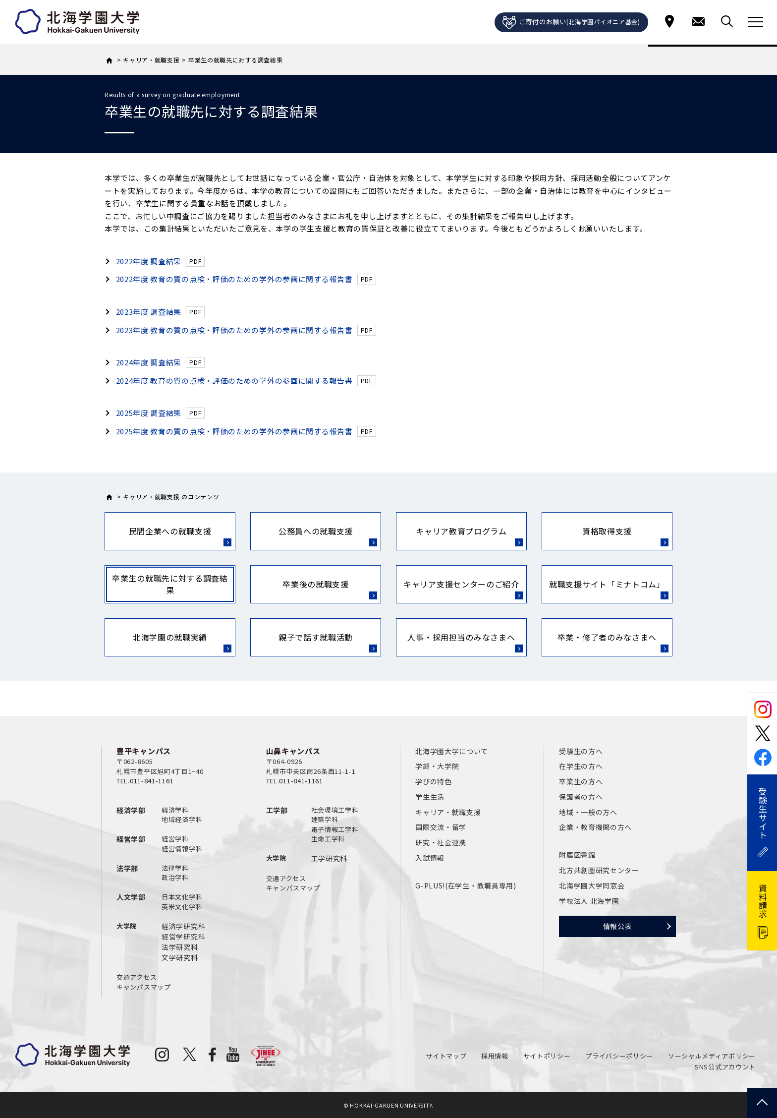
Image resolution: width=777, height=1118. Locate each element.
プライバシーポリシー (619, 1055)
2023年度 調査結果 (149, 311)
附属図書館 (577, 855)
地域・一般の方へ (588, 812)
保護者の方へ (581, 797)
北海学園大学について (451, 751)
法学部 (127, 868)
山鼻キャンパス (293, 751)
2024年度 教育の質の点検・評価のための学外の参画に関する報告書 (234, 380)
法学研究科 (180, 947)
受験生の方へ (581, 751)
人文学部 (131, 897)
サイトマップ (446, 1055)
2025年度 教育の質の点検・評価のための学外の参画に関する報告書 (234, 431)
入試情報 (429, 858)
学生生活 (429, 797)
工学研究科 (329, 858)
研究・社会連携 (440, 842)
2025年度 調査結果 (149, 413)
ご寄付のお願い (571, 23)
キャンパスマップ (143, 987)
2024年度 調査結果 (149, 362)
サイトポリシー (547, 1055)
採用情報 (494, 1055)
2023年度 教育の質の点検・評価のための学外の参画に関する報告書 (234, 330)
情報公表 (617, 926)
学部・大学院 (437, 766)
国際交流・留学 (440, 827)
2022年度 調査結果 (149, 261)
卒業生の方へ (581, 781)
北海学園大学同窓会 (591, 885)
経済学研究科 (183, 926)
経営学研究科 (183, 936)
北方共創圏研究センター (599, 870)
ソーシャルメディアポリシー (712, 1055)
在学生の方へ (581, 766)
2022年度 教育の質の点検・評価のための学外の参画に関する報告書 (234, 279)
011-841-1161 (151, 780)
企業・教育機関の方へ (595, 827)
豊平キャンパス (143, 751)
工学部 (277, 810)
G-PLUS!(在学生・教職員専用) (465, 885)
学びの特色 (433, 781)
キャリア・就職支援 (448, 812)
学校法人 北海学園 (589, 901)
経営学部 (131, 839)
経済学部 (131, 810)
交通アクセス (136, 977)
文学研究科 (180, 957)
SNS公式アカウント (725, 1066)
